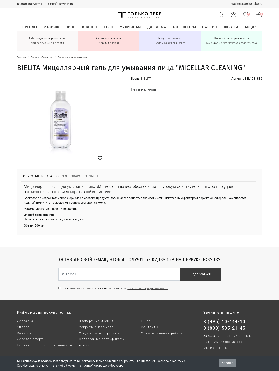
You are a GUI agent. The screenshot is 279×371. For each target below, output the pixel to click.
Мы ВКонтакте (215, 348)
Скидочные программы (99, 333)
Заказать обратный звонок (227, 335)
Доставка (25, 321)
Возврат (24, 333)
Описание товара (37, 176)
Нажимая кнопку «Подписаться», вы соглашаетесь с (115, 288)
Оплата (23, 327)
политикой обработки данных (126, 361)
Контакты (149, 327)
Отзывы (91, 176)
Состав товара (68, 176)
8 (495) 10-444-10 (60, 3)
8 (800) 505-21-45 (29, 3)
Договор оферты (31, 339)
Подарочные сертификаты (102, 339)
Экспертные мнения (96, 321)
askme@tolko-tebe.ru (247, 3)
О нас (145, 321)
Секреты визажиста (96, 327)
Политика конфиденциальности (44, 345)
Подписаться (200, 274)
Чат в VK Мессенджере (223, 342)
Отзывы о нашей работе (162, 333)
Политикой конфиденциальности (147, 288)
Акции (84, 345)
